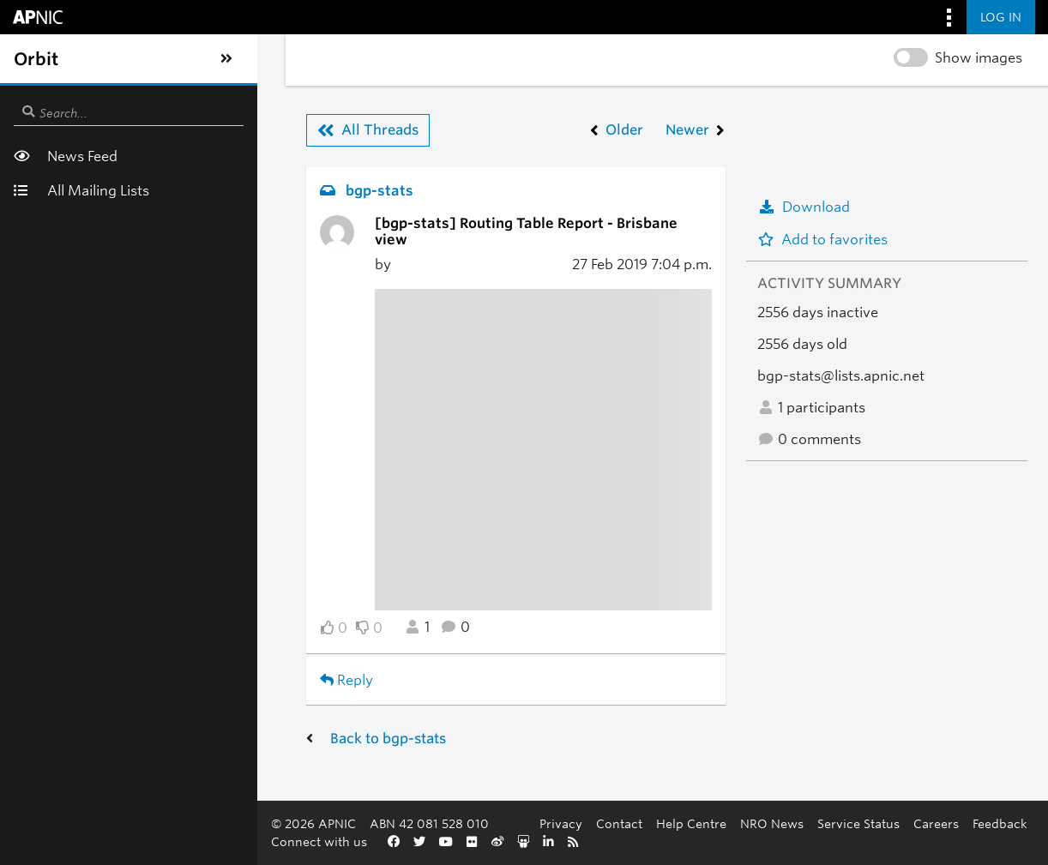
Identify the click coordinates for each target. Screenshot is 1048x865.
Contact (619, 823)
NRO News (772, 823)
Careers (936, 823)
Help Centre (691, 823)
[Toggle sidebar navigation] (31, 59)
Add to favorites (822, 239)
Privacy (560, 823)
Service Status (858, 823)
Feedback (1000, 823)
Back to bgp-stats (154, 722)
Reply (112, 664)
